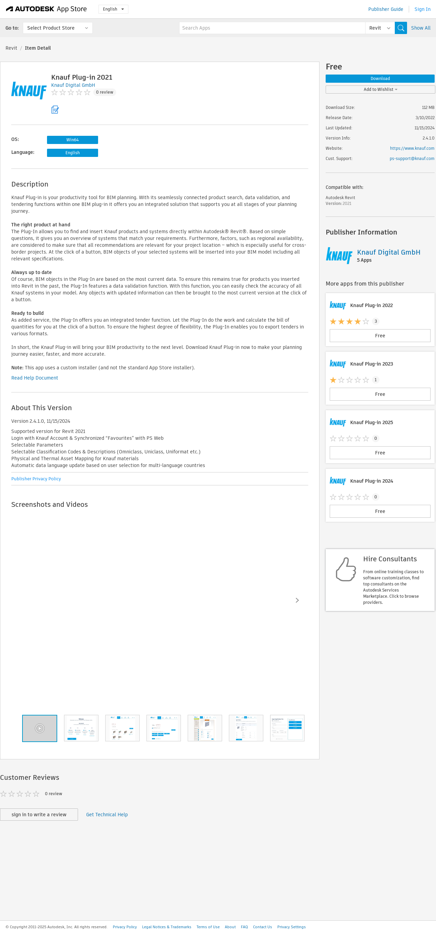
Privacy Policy (125, 927)
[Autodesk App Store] (46, 9)
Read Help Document (34, 377)
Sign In (423, 9)
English (113, 9)
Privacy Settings (291, 927)
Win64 (72, 140)
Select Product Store (51, 28)
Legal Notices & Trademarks (166, 927)
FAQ (244, 927)
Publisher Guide (385, 9)
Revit (11, 48)
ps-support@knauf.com (412, 158)
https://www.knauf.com (412, 148)
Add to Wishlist (381, 89)
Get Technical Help (107, 814)
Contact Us (262, 927)
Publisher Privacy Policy (36, 479)
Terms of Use (208, 927)
